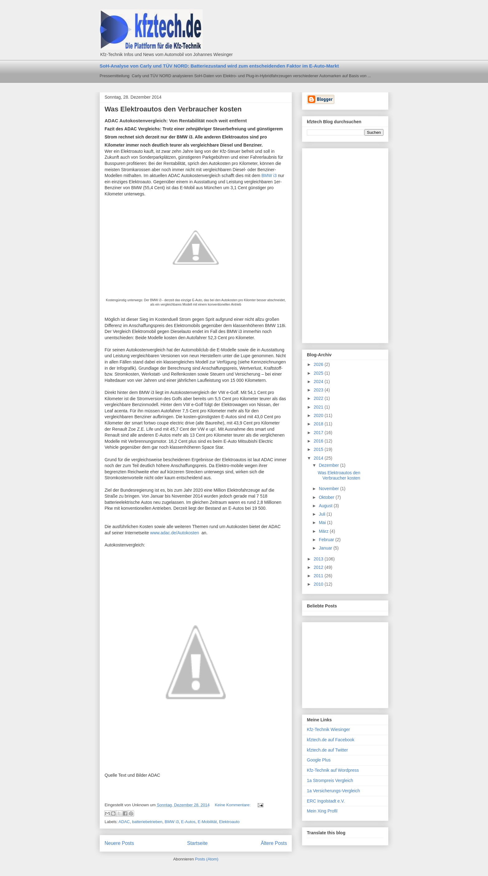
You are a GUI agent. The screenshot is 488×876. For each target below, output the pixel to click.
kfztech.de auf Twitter (327, 749)
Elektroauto (229, 821)
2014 (319, 458)
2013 (319, 558)
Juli (322, 514)
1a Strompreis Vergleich (330, 780)
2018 (319, 423)
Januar (326, 548)
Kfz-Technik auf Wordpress (333, 770)
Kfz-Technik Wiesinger (328, 729)
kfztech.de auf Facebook (330, 739)
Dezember (329, 465)
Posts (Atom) (206, 859)
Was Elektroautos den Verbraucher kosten (173, 109)
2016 (319, 440)
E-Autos (188, 821)
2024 (319, 381)
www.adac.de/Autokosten (174, 532)
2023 (319, 389)
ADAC (124, 821)
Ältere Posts (274, 843)
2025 (319, 373)
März (324, 531)
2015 (319, 449)
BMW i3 (269, 175)
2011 (319, 575)
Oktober (327, 497)
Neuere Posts (119, 843)
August (326, 505)
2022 (319, 398)
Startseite (197, 843)
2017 (319, 432)
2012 (319, 567)
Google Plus (319, 759)
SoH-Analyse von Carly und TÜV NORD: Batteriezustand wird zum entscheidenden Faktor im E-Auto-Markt (219, 65)
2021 (319, 407)
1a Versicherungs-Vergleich (333, 790)
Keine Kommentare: (233, 805)
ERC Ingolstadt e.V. (326, 801)
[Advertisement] (332, 244)
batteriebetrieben (147, 821)
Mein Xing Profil (322, 810)
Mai (323, 522)
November (329, 488)
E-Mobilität (207, 821)
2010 (319, 584)
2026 (319, 364)
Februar (327, 539)
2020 (319, 415)
